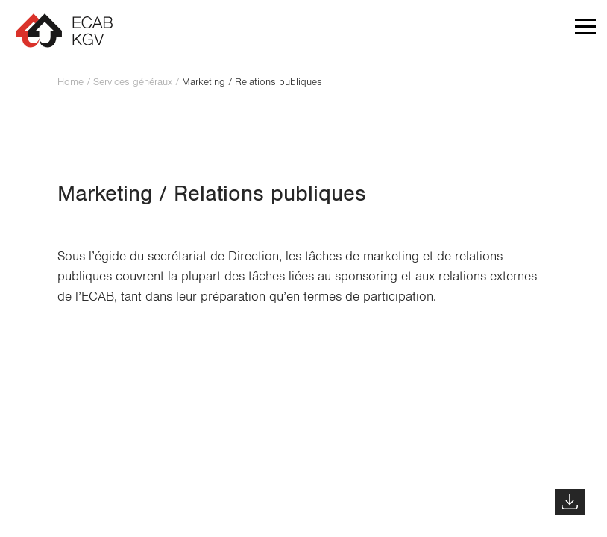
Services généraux (132, 82)
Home (70, 82)
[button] (585, 30)
